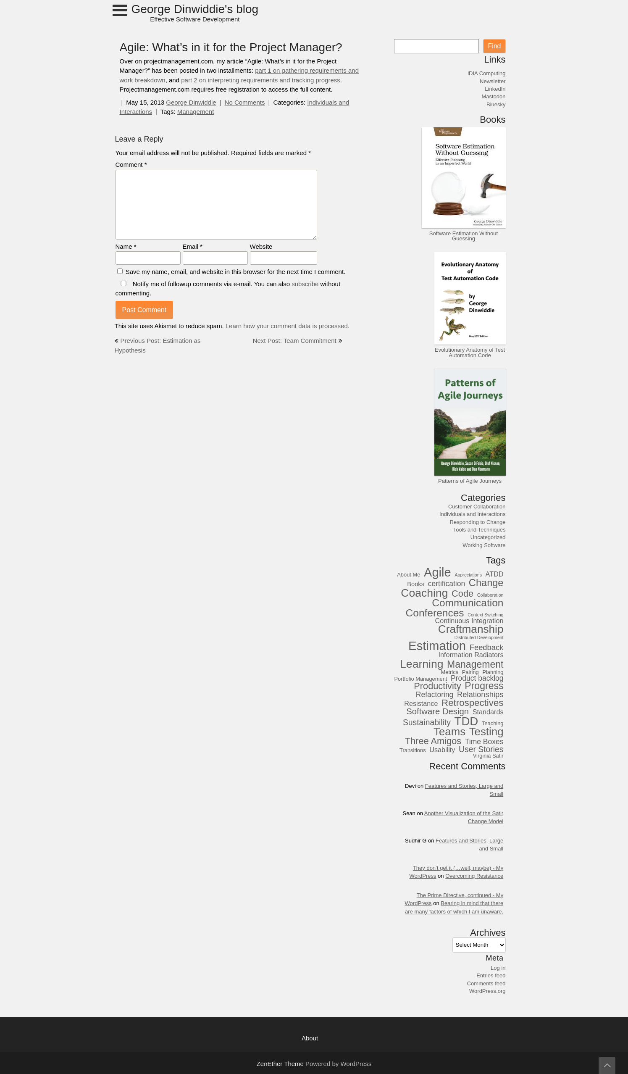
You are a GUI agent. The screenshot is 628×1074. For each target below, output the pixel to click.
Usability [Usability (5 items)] (442, 750)
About (310, 1038)
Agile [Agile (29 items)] (437, 572)
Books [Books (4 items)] (415, 584)
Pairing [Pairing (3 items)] (470, 672)
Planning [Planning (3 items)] (492, 672)
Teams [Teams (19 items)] (449, 732)
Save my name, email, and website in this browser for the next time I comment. (236, 272)
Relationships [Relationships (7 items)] (480, 694)
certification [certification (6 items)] (446, 583)
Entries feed (490, 975)
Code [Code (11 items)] (462, 593)
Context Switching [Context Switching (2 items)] (485, 615)
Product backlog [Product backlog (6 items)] (477, 678)
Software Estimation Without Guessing (463, 236)
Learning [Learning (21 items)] (421, 663)
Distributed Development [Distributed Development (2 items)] (479, 638)
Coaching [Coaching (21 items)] (424, 592)
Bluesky (496, 104)
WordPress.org (487, 990)
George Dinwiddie (191, 102)
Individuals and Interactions (472, 514)
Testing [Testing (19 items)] (486, 732)
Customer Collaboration (477, 506)
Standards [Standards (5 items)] (488, 712)
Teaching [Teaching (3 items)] (493, 723)
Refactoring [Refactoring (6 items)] (435, 694)
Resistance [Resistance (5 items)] (421, 703)
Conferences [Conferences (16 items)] (435, 613)
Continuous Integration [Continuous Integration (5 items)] (469, 621)
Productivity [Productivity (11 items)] (437, 686)
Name (126, 246)
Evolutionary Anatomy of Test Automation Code (470, 352)
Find (494, 46)
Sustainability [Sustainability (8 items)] (427, 722)
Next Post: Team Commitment (294, 341)
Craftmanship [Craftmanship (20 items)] (471, 629)
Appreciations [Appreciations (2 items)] (468, 575)
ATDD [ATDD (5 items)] (495, 574)
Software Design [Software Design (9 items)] (437, 711)
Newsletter (492, 81)
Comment (131, 164)
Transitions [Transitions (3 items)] (412, 750)
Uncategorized (488, 537)
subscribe (305, 284)
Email (193, 246)
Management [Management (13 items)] (475, 664)
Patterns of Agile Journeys (470, 480)
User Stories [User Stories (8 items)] (481, 749)
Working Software (483, 545)
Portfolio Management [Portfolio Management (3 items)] (420, 679)
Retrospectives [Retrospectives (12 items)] (472, 702)
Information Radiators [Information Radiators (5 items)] (471, 655)
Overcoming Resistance (474, 875)
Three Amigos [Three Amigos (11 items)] (433, 741)
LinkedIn (495, 88)
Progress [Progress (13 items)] (484, 686)
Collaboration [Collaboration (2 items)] (490, 595)
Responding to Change (478, 522)
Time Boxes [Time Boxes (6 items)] (484, 741)
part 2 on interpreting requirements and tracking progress (260, 80)
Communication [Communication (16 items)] (467, 603)
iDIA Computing (486, 73)
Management (195, 112)
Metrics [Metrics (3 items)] (450, 672)
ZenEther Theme (281, 1064)
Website (261, 246)
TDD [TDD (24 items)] (466, 721)
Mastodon (493, 96)
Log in (498, 967)
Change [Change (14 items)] (486, 582)
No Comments (245, 102)
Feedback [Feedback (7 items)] (487, 647)
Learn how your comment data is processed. (287, 326)
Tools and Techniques (479, 529)
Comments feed (486, 983)
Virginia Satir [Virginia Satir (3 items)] (488, 755)
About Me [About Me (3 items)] (408, 574)
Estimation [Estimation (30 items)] (437, 646)
